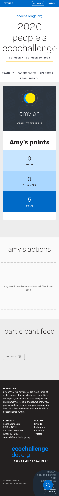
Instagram (39, 427)
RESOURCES (27, 78)
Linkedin (38, 424)
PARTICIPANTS (27, 73)
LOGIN (52, 3)
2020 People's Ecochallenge (29, 38)
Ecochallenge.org (29, 16)
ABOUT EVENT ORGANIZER (30, 461)
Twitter (38, 434)
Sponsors (46, 73)
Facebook (39, 430)
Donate (38, 3)
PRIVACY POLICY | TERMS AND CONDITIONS (46, 476)
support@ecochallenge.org (16, 437)
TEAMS (6, 73)
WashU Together (28, 123)
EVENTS (8, 3)
